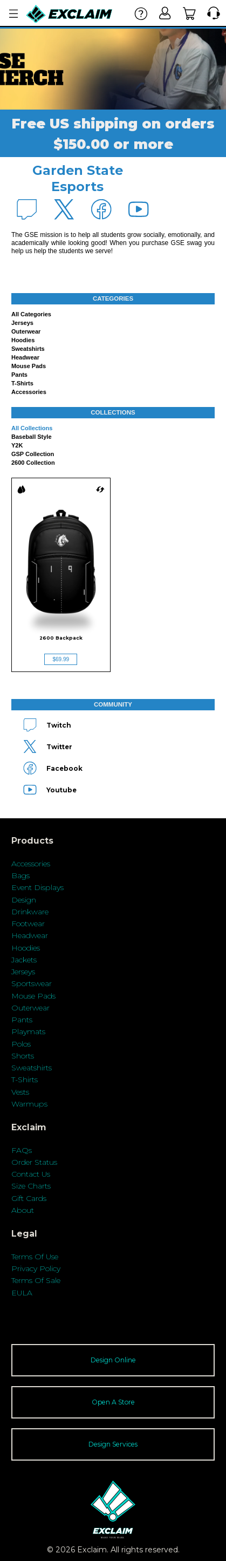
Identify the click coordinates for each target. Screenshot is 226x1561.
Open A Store (113, 1402)
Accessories (28, 392)
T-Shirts (24, 1079)
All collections (31, 428)
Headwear (25, 357)
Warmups (29, 1104)
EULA (21, 1293)
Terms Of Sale (35, 1280)
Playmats (28, 1031)
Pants (19, 374)
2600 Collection (33, 462)
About (22, 1210)
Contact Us (30, 1174)
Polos (21, 1044)
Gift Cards (28, 1198)
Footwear (28, 923)
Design (23, 900)
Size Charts (31, 1186)
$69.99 (60, 659)
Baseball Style (31, 436)
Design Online (113, 1360)
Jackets (24, 960)
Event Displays (37, 887)
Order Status (34, 1162)
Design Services (113, 1444)
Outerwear (25, 331)
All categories (31, 314)
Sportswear (31, 983)
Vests (20, 1092)
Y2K (17, 445)
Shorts (22, 1056)
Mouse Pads (28, 366)
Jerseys (22, 323)
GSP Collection (32, 454)
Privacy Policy (35, 1268)
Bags (20, 875)
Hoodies (23, 340)
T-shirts (22, 383)
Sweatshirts (28, 348)
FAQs (21, 1150)
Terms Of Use (34, 1256)
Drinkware (30, 912)
